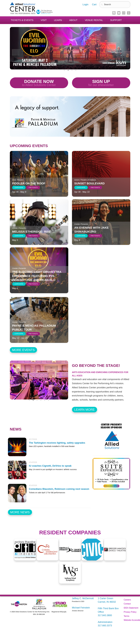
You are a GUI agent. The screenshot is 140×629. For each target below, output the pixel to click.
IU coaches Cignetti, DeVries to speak (50, 465)
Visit (44, 20)
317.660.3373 (105, 625)
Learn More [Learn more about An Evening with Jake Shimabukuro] (81, 235)
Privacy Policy (130, 612)
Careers (127, 600)
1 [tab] (64, 70)
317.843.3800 (105, 615)
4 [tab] (76, 70)
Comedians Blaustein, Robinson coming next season (59, 489)
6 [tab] (48, 400)
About (73, 20)
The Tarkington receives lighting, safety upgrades (57, 442)
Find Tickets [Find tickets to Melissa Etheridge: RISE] (33, 235)
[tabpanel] (70, 48)
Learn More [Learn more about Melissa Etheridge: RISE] (18, 235)
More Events (23, 350)
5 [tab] (44, 400)
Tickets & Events (22, 20)
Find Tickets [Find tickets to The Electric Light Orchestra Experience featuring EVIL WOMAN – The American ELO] (33, 284)
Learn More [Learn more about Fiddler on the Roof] (18, 187)
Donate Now (39, 83)
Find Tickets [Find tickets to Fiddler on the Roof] (33, 187)
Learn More (84, 409)
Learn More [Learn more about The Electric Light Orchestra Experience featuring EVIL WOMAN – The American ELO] (18, 284)
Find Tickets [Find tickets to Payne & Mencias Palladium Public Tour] (33, 333)
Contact (127, 604)
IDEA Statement (131, 608)
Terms (126, 616)
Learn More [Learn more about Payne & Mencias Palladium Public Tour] (18, 333)
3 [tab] (72, 70)
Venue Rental (94, 20)
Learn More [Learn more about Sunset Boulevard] (81, 187)
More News (20, 512)
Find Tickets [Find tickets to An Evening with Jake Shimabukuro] (95, 235)
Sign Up (101, 83)
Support (116, 20)
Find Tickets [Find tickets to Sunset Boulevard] (95, 187)
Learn (58, 20)
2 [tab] (68, 70)
